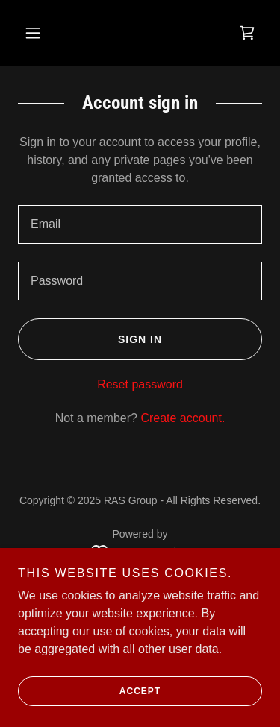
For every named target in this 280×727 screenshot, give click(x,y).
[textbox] (140, 224)
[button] (33, 33)
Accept (89, 691)
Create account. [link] (182, 418)
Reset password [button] (140, 384)
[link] (247, 33)
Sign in (90, 339)
